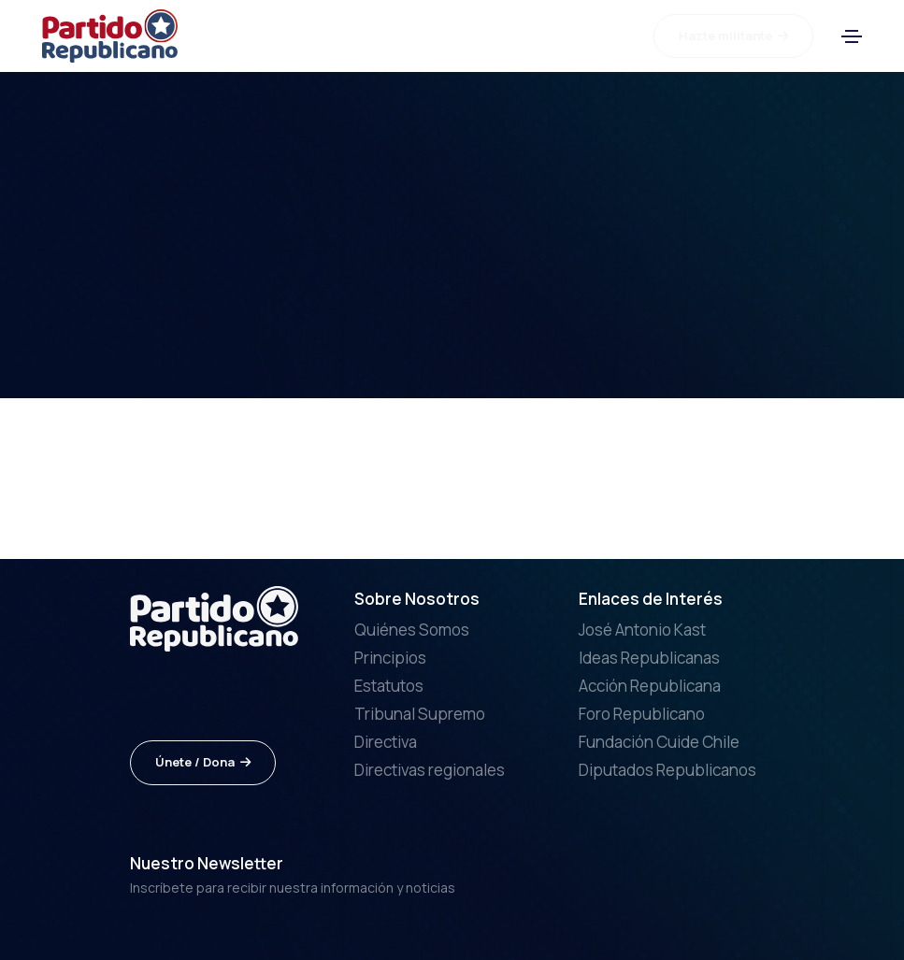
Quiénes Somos (411, 629)
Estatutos (388, 685)
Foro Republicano (642, 713)
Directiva (385, 741)
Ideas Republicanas (649, 657)
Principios (390, 657)
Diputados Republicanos (667, 770)
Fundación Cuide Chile (659, 741)
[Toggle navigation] (851, 36)
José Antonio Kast (642, 629)
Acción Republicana (650, 685)
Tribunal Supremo (419, 713)
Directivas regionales (429, 770)
